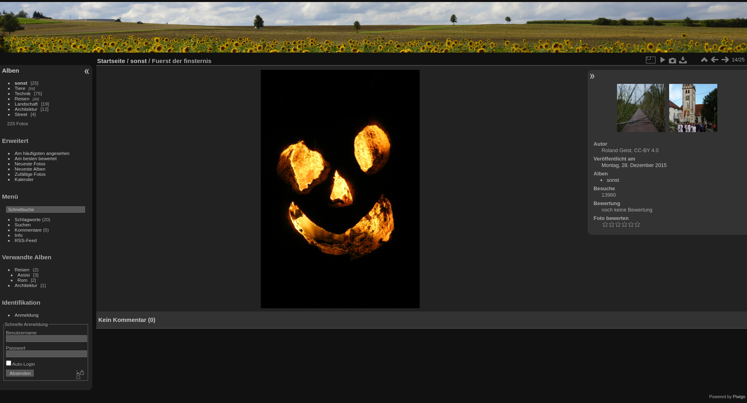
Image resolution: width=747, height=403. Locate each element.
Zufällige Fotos (30, 174)
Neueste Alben (30, 168)
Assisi (24, 274)
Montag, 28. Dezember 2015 (634, 165)
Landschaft (26, 103)
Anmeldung (27, 315)
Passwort (15, 347)
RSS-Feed (26, 240)
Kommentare (28, 229)
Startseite (111, 60)
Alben (10, 70)
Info (19, 235)
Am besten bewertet (36, 158)
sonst (21, 82)
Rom (23, 280)
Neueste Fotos (30, 163)
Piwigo (739, 396)
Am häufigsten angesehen (42, 153)
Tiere (20, 88)
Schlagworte (28, 219)
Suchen (23, 224)
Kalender (24, 179)
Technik (23, 93)
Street (21, 114)
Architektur (26, 109)
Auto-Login (20, 363)
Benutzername (21, 332)
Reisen (22, 98)
